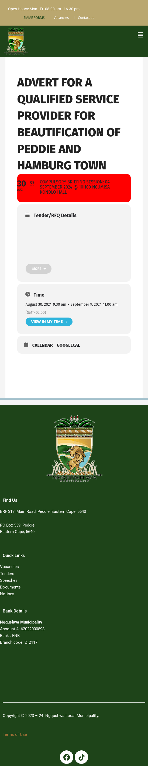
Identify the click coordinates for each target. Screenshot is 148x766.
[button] (140, 35)
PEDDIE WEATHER (67, 675)
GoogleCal (68, 345)
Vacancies (61, 17)
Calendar (42, 345)
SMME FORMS (34, 17)
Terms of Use (15, 734)
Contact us (86, 17)
